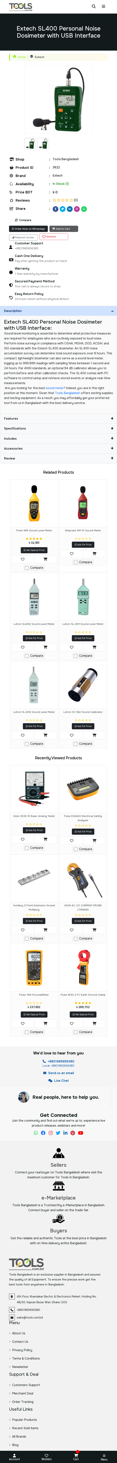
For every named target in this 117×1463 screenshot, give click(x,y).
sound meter (55, 388)
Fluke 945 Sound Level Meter (34, 530)
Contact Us (18, 1342)
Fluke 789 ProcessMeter (34, 994)
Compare (23, 220)
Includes (59, 438)
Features (59, 418)
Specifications (59, 428)
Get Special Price (34, 550)
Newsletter (18, 1367)
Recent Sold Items (23, 1428)
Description (59, 311)
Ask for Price (83, 544)
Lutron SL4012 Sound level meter (34, 624)
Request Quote (23, 237)
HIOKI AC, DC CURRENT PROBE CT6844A (83, 907)
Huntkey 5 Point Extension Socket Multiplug (34, 907)
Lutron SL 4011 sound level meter (83, 624)
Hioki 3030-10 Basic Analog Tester (34, 816)
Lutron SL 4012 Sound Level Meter (34, 712)
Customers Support (24, 1385)
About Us (17, 1333)
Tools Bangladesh (67, 393)
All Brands (17, 1437)
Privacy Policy (20, 1350)
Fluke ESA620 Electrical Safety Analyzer (83, 818)
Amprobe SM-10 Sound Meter (83, 530)
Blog (13, 1445)
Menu (104, 1457)
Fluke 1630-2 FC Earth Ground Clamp (83, 994)
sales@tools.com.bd (30, 1317)
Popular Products (23, 1420)
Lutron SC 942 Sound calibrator (83, 712)
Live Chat (58, 1081)
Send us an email (58, 1073)
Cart (76, 1456)
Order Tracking (21, 1402)
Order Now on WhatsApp (28, 228)
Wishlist (49, 236)
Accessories (59, 448)
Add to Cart (61, 228)
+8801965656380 (58, 1061)
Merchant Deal (21, 1393)
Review (59, 458)
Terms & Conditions (24, 1358)
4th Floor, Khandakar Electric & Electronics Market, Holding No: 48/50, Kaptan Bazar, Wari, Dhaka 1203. (56, 1299)
